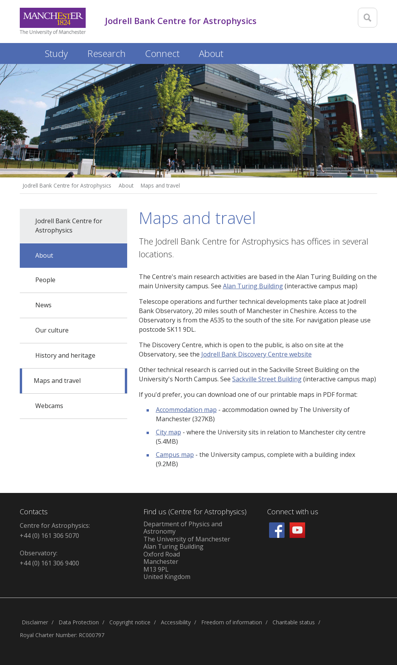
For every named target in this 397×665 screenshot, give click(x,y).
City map (168, 432)
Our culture (52, 330)
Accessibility (176, 622)
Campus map (175, 454)
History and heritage (65, 355)
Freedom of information (231, 622)
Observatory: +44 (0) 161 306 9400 (49, 558)
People (45, 280)
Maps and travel (160, 185)
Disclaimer (35, 622)
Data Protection (79, 622)
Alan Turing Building (253, 286)
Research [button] (106, 53)
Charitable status (294, 622)
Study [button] (56, 53)
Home (27, 52)
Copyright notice (129, 622)
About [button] (211, 53)
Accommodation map (186, 409)
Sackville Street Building (267, 379)
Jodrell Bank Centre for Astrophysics (66, 185)
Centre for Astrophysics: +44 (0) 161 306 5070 (55, 530)
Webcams (49, 405)
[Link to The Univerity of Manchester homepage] (53, 21)
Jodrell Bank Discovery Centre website (256, 354)
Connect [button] (162, 53)
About (126, 185)
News (43, 305)
